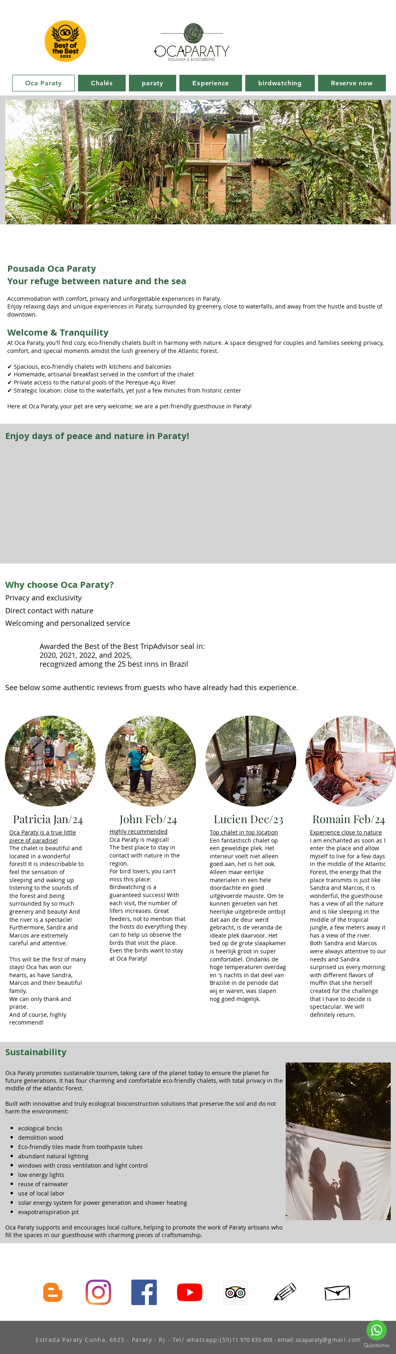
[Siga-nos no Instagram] (98, 1292)
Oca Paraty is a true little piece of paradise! (42, 836)
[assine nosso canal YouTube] (189, 1292)
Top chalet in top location (244, 832)
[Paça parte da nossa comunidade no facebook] (144, 1292)
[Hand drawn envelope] (338, 1291)
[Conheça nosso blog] (52, 1292)
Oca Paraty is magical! (139, 839)
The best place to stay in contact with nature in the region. (145, 855)
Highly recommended (139, 831)
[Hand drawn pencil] (285, 1292)
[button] (198, 162)
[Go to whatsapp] (377, 1330)
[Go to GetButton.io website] (377, 1345)
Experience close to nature (346, 832)
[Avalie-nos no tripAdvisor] (235, 1292)
